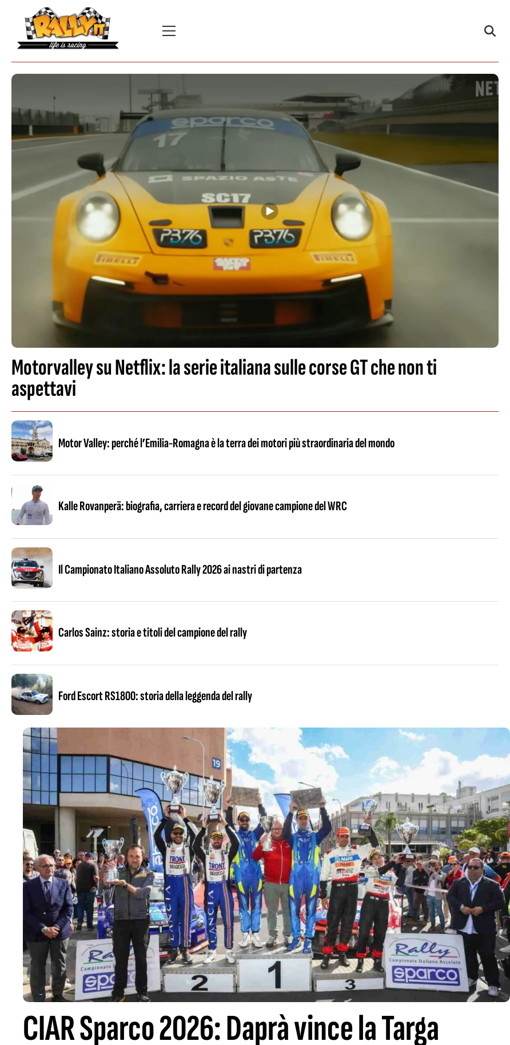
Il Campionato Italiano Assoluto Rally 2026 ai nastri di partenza (180, 570)
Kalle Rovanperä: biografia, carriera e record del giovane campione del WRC (202, 506)
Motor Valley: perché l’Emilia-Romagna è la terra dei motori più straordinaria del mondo (226, 443)
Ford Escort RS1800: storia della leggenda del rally (155, 696)
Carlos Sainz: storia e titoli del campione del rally (152, 633)
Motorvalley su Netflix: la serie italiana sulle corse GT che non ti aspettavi (224, 378)
